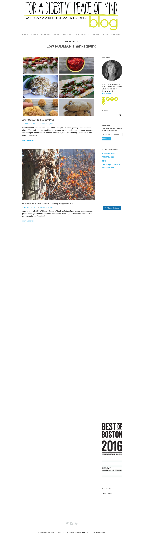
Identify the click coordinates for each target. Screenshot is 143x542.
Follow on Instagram (113, 208)
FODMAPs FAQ (108, 154)
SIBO (104, 161)
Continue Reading (28, 140)
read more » (106, 93)
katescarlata (29, 124)
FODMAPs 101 (108, 157)
